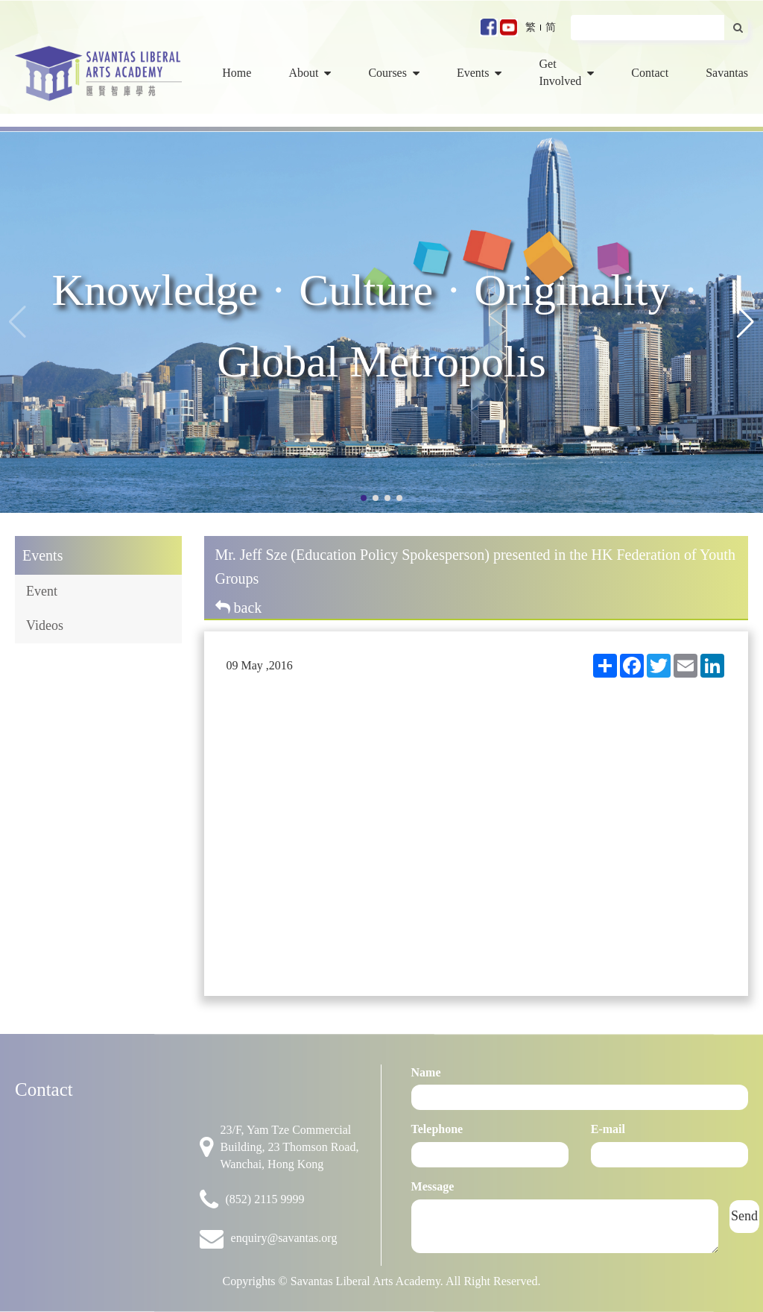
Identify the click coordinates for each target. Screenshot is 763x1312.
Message (433, 1186)
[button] (745, 322)
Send (744, 1215)
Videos (44, 625)
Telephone (437, 1129)
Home (236, 72)
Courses (394, 72)
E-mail (608, 1129)
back (238, 607)
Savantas (727, 72)
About (309, 72)
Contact (649, 72)
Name (426, 1072)
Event (41, 591)
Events (479, 72)
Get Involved (566, 72)
